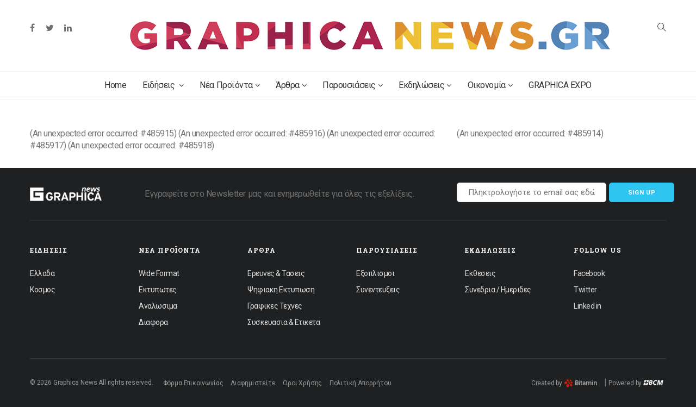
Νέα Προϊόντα (229, 85)
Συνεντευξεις (378, 289)
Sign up (642, 192)
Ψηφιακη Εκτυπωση (280, 289)
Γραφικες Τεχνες (274, 306)
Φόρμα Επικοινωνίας (193, 383)
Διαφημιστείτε (253, 383)
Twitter (585, 289)
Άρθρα (291, 85)
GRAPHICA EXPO (560, 85)
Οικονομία (490, 85)
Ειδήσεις (162, 85)
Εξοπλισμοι (375, 273)
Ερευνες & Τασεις (275, 273)
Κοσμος (42, 289)
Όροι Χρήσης (302, 383)
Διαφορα (153, 322)
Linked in (587, 306)
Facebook (589, 273)
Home (115, 85)
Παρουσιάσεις (352, 85)
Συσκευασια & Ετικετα (283, 322)
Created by (564, 383)
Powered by (635, 383)
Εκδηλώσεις (425, 85)
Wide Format (159, 273)
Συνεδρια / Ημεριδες (498, 289)
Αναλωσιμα (158, 306)
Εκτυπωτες (158, 289)
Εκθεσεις (480, 273)
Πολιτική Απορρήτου (360, 383)
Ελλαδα (42, 273)
